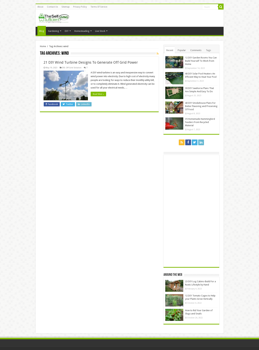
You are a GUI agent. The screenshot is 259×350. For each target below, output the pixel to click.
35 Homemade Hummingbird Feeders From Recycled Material (200, 122)
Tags (208, 50)
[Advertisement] (192, 211)
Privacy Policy (80, 7)
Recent (169, 50)
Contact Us (52, 7)
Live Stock (100, 31)
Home (43, 46)
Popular (182, 50)
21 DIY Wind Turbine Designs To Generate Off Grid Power (91, 62)
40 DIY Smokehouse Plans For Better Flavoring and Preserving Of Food (201, 106)
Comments (195, 50)
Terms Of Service (98, 7)
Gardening (53, 31)
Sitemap (66, 7)
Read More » (98, 94)
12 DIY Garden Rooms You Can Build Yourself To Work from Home (201, 60)
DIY (67, 31)
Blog (41, 31)
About (40, 7)
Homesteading (81, 31)
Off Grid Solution (73, 68)
